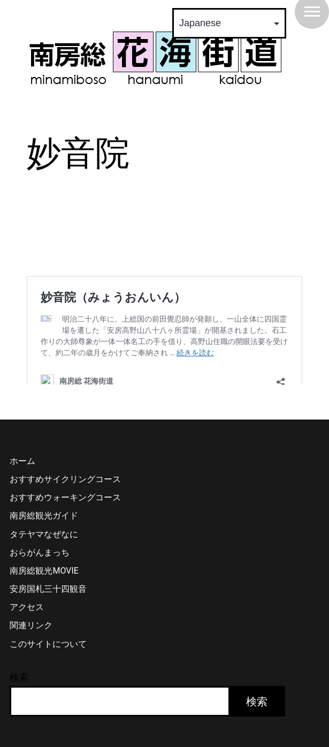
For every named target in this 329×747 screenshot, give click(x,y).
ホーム (22, 479)
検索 (19, 694)
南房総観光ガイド (44, 533)
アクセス (27, 625)
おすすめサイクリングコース (65, 497)
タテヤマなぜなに (44, 552)
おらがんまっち (40, 570)
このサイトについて (48, 662)
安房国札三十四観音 (48, 606)
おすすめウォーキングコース (65, 515)
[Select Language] (229, 23)
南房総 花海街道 (155, 58)
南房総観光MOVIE (44, 588)
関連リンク (31, 643)
